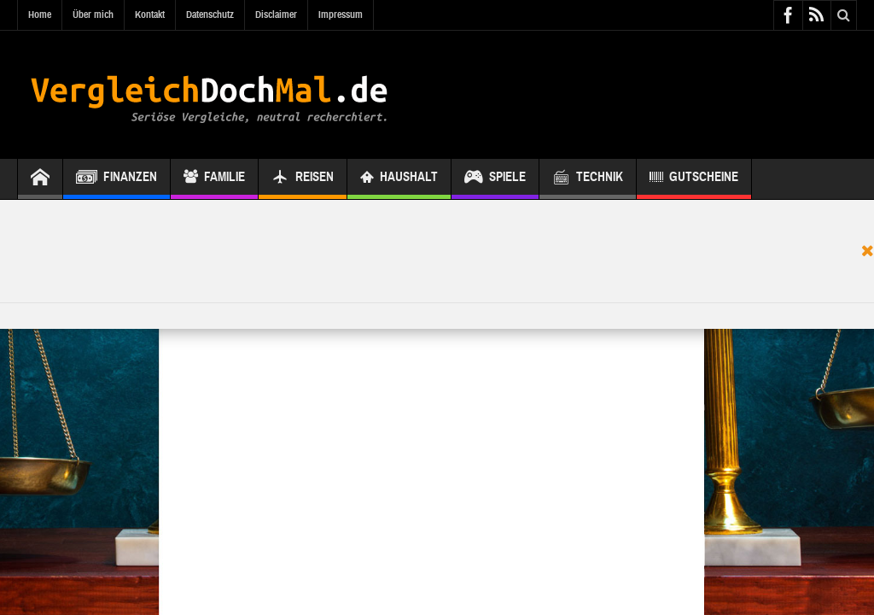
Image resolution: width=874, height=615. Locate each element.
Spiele (495, 179)
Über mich (93, 14)
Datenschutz (210, 14)
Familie (214, 179)
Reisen (303, 179)
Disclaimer (276, 14)
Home (39, 14)
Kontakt (150, 14)
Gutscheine (694, 179)
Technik (587, 179)
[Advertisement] (437, 251)
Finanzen (116, 179)
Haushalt (399, 179)
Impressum (340, 14)
